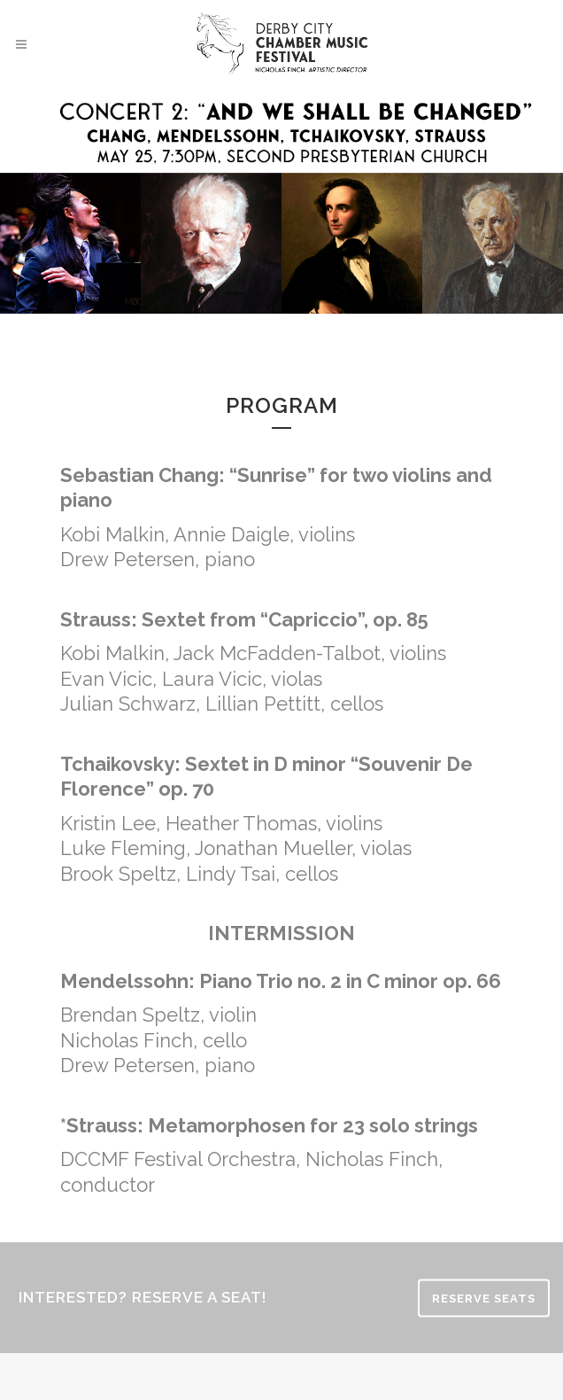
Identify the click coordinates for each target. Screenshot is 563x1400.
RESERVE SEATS (484, 1297)
